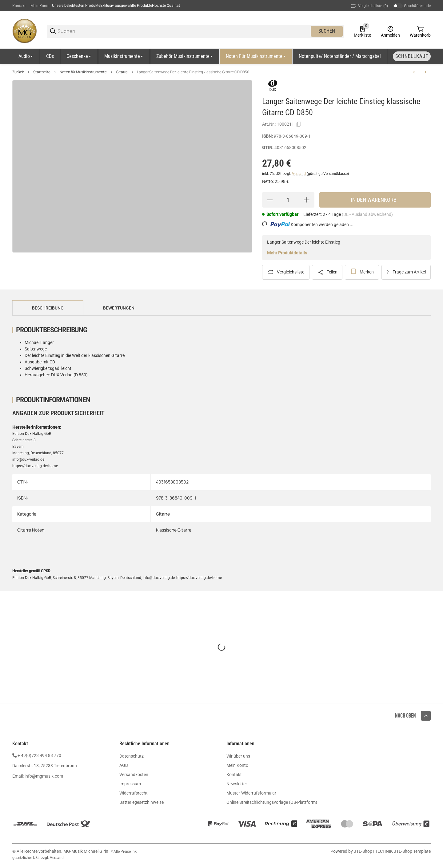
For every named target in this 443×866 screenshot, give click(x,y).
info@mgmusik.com (44, 776)
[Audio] (26, 56)
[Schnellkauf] (412, 56)
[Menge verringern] (270, 200)
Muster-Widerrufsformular (251, 793)
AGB (123, 765)
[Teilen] (327, 272)
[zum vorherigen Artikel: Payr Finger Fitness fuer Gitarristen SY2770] (414, 72)
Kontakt (19, 6)
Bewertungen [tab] (118, 308)
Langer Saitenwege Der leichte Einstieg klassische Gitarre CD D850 (193, 72)
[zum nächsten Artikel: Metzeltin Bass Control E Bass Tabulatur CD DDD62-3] (425, 72)
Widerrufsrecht (133, 793)
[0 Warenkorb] (420, 31)
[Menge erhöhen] (307, 200)
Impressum (130, 783)
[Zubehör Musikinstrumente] (185, 56)
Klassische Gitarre (173, 530)
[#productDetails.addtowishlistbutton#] (362, 272)
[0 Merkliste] (362, 31)
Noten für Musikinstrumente (83, 72)
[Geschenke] (79, 56)
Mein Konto (40, 6)
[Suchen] (183, 31)
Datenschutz (131, 756)
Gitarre (122, 72)
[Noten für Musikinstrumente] (256, 56)
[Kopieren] (299, 124)
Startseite (41, 72)
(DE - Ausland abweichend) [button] (367, 214)
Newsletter (236, 783)
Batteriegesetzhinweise (141, 802)
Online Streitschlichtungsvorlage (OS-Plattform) (271, 802)
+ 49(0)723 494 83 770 (39, 755)
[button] (426, 716)
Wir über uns (238, 756)
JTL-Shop (363, 851)
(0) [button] (368, 6)
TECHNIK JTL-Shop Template (403, 851)
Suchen (326, 31)
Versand (299, 174)
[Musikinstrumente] (124, 56)
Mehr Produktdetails (287, 252)
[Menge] (288, 200)
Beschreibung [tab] (48, 308)
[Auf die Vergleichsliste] (285, 272)
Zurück (18, 72)
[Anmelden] (390, 31)
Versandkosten (133, 774)
